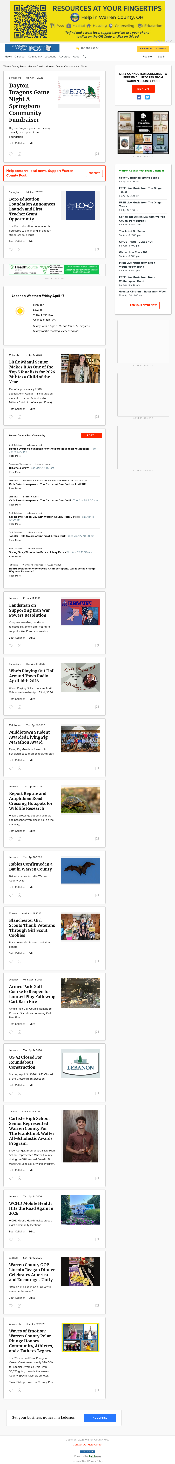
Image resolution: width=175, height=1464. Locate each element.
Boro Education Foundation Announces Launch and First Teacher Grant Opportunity (32, 209)
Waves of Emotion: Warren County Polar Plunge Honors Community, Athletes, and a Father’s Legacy (31, 1340)
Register (148, 56)
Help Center (95, 1444)
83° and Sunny (86, 48)
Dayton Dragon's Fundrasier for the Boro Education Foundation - (52, 450)
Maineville (14, 355)
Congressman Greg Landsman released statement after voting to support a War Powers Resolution (29, 627)
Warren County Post (41, 1382)
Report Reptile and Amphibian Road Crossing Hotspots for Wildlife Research (30, 801)
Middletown (15, 725)
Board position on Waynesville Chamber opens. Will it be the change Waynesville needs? (52, 570)
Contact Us (79, 1444)
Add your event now (143, 305)
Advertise (64, 56)
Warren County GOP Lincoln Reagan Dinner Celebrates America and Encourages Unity (32, 1272)
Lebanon (31, 445)
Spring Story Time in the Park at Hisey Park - (50, 552)
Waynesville (29, 565)
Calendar (20, 56)
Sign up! (143, 88)
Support (94, 173)
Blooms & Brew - (31, 468)
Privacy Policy (95, 1461)
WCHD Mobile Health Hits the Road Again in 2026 (31, 1208)
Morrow (13, 913)
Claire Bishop (17, 1382)
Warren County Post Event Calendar (141, 170)
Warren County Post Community (27, 435)
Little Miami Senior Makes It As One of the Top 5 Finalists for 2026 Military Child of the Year (32, 372)
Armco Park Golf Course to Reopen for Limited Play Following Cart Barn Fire (32, 994)
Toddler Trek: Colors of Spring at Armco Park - (51, 536)
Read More (15, 456)
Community (35, 56)
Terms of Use (79, 1461)
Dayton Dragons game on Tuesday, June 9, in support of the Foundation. (30, 133)
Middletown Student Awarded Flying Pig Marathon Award (29, 737)
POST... (91, 435)
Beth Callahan (17, 143)
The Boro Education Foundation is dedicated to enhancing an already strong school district (30, 231)
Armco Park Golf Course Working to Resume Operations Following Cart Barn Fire (30, 1013)
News (8, 56)
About (76, 56)
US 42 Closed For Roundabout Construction (25, 1062)
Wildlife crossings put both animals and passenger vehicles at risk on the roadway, (31, 820)
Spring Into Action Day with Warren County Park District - (51, 518)
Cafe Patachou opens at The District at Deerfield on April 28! (47, 484)
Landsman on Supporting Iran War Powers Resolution (29, 610)
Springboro (15, 78)
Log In (161, 56)
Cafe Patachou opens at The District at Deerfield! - (53, 500)
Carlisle (13, 1111)
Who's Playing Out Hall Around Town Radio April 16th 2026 (32, 675)
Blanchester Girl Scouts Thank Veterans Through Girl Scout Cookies (32, 928)
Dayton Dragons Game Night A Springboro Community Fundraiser (29, 102)
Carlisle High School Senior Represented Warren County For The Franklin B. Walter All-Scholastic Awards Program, (31, 1131)
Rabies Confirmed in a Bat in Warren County (30, 867)
